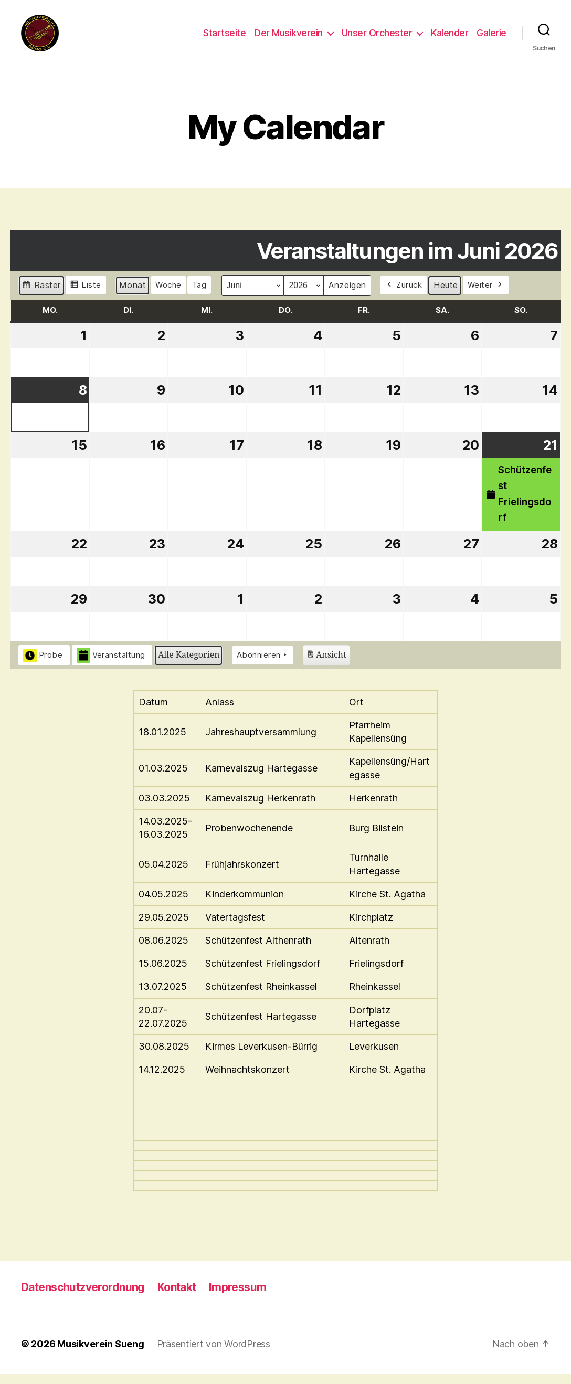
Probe (43, 665)
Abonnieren (263, 665)
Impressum (238, 1297)
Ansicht (326, 667)
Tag (199, 295)
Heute (445, 295)
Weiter (486, 295)
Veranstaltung (111, 665)
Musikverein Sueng (100, 1354)
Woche (168, 295)
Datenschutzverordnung (83, 1297)
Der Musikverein (288, 38)
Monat (132, 295)
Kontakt (176, 1297)
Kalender (449, 38)
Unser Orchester (377, 38)
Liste (85, 297)
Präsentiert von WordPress (213, 1354)
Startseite (224, 38)
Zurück (403, 295)
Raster (41, 297)
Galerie (491, 38)
